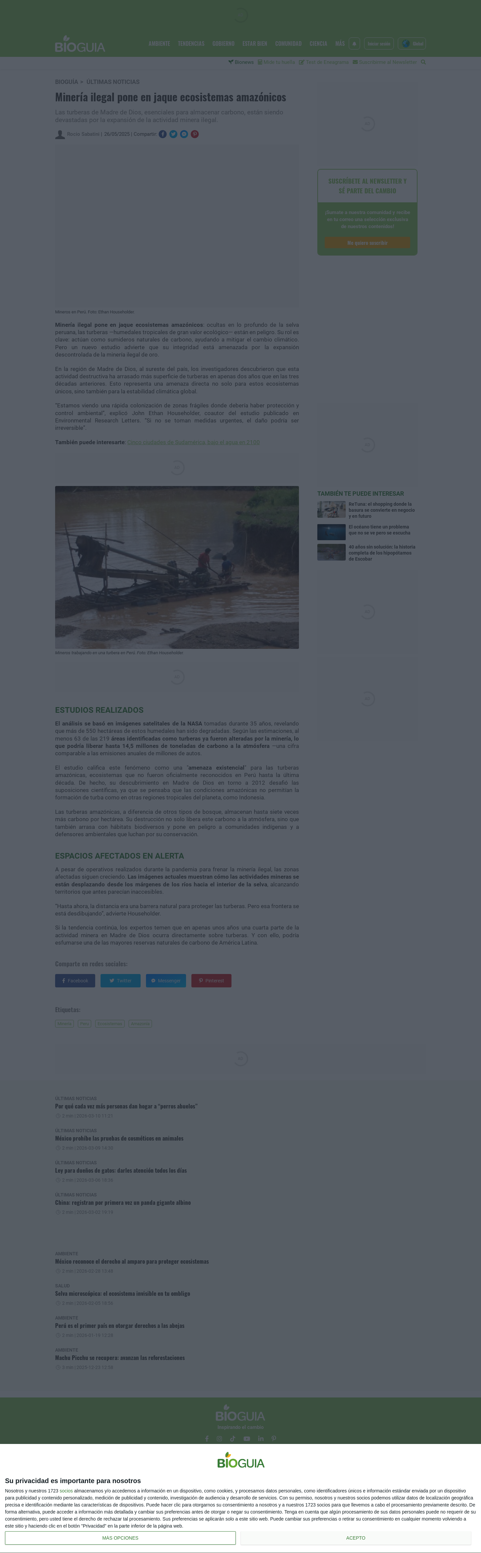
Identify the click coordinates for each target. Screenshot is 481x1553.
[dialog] (240, 1498)
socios (66, 1490)
